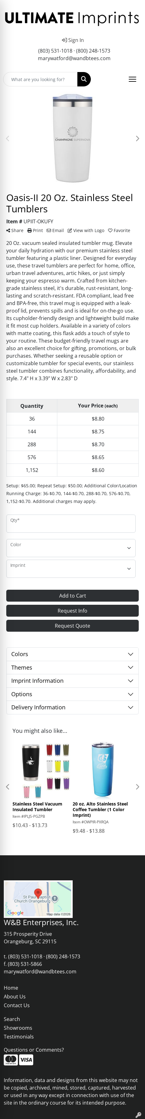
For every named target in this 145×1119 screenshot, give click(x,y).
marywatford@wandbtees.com (74, 58)
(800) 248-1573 (93, 50)
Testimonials (19, 1036)
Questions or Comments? (34, 1049)
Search (12, 1019)
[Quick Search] (40, 79)
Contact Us (17, 1005)
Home (11, 987)
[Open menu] (132, 79)
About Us (15, 996)
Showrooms (18, 1027)
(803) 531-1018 (55, 50)
